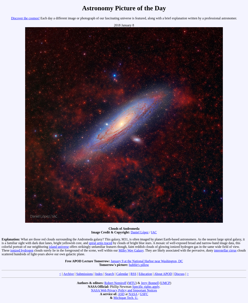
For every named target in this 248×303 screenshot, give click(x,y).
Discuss (179, 274)
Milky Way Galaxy (131, 250)
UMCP (165, 283)
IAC (154, 232)
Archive (68, 274)
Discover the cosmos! (25, 18)
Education (145, 274)
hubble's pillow (139, 265)
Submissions (84, 274)
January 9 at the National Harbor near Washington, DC (147, 261)
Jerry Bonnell (150, 283)
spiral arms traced (100, 243)
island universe (59, 246)
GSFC (144, 294)
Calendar (122, 274)
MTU (132, 283)
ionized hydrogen (21, 250)
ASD (121, 294)
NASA (133, 294)
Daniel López (140, 232)
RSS (133, 274)
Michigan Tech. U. (125, 298)
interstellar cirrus (225, 250)
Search (109, 274)
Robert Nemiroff (115, 283)
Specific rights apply (145, 286)
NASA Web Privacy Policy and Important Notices (124, 290)
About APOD (163, 274)
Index (99, 274)
